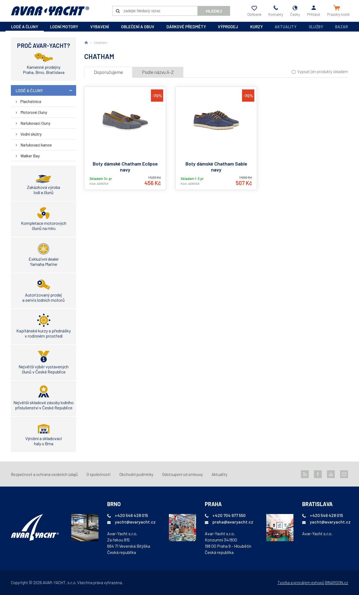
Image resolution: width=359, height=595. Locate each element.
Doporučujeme (108, 72)
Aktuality (285, 26)
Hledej (214, 11)
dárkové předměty (186, 26)
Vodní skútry (31, 134)
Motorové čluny (33, 112)
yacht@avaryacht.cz (135, 521)
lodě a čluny (24, 26)
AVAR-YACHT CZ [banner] (50, 10)
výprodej (228, 26)
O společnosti (98, 474)
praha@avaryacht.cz (232, 521)
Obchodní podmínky (136, 474)
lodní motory (64, 26)
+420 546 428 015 (131, 515)
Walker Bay (30, 155)
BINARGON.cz (336, 582)
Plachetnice (30, 101)
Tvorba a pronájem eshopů (300, 582)
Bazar (341, 26)
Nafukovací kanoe (36, 144)
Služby (316, 26)
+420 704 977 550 (229, 515)
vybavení (99, 26)
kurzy (256, 26)
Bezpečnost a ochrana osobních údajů (44, 474)
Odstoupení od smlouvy (182, 474)
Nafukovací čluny (35, 123)
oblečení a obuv (137, 26)
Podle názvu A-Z (158, 72)
